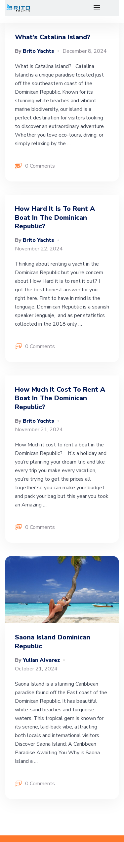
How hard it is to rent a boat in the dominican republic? (55, 217)
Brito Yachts (34, 51)
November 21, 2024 (39, 429)
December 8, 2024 (84, 51)
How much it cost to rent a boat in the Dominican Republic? (60, 398)
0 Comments (35, 166)
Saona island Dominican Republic (52, 642)
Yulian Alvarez (37, 660)
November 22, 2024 (39, 248)
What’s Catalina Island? (52, 37)
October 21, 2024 (36, 668)
